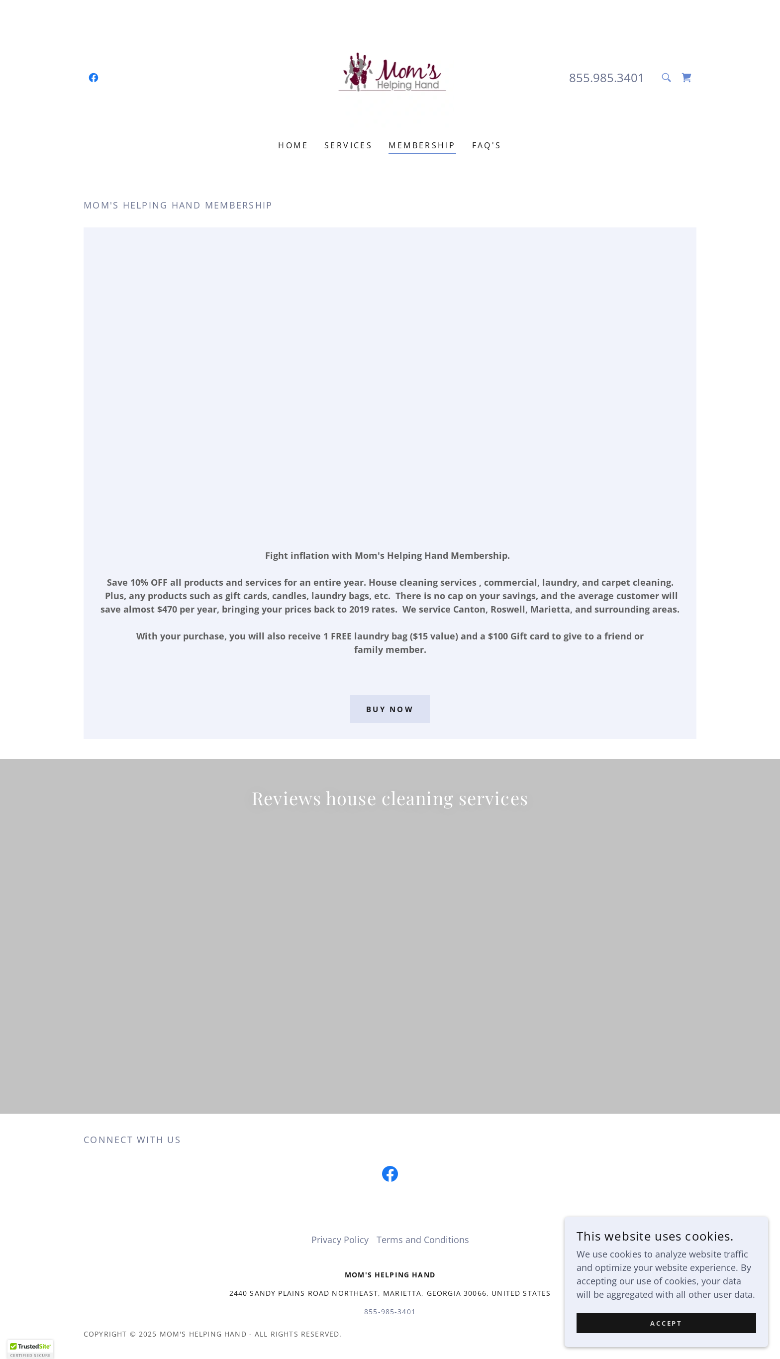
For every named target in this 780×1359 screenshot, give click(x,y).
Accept (668, 1323)
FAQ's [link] (487, 145)
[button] (30, 1349)
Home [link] (293, 145)
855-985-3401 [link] (390, 1092)
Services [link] (348, 145)
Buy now (390, 709)
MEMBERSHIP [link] (422, 145)
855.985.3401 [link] (607, 77)
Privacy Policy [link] (340, 1020)
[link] (93, 78)
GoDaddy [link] (677, 1114)
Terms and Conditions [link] (423, 1020)
